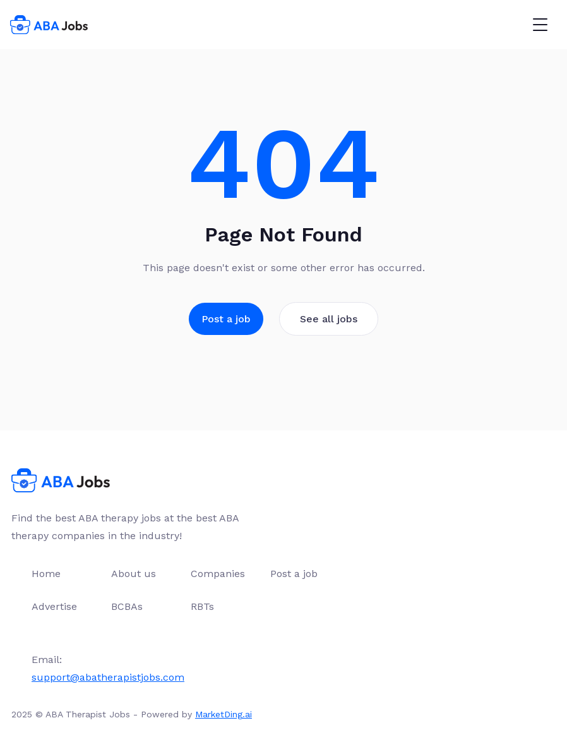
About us (133, 574)
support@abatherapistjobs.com (108, 677)
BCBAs (127, 606)
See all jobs (328, 319)
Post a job (226, 319)
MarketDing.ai (223, 714)
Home (46, 574)
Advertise (54, 606)
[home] (49, 24)
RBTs (202, 606)
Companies (218, 574)
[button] (540, 25)
